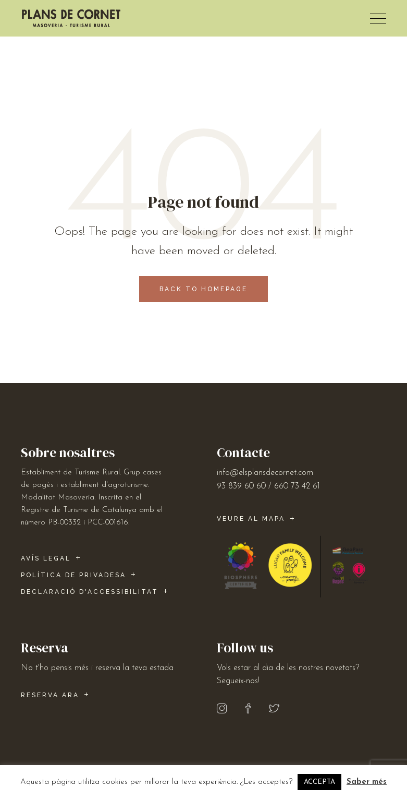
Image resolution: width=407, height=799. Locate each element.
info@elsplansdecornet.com (265, 473)
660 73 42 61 (297, 486)
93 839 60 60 (241, 486)
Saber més (367, 782)
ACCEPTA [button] (319, 782)
